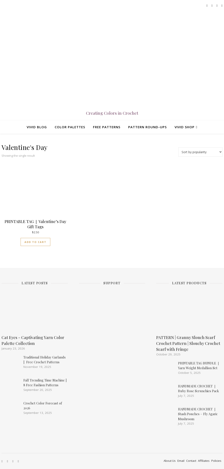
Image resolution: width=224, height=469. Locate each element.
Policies (216, 461)
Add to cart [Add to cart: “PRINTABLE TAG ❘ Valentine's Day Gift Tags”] (35, 242)
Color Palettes (70, 127)
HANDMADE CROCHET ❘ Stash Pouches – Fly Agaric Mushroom (198, 414)
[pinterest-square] (221, 5)
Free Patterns (106, 127)
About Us (170, 461)
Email (180, 461)
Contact (191, 461)
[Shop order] (200, 152)
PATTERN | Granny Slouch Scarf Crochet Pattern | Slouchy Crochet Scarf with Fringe (188, 343)
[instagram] (212, 5)
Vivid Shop (184, 127)
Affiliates (204, 461)
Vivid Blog (37, 127)
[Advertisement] (117, 367)
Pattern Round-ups (147, 127)
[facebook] (207, 5)
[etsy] (217, 5)
